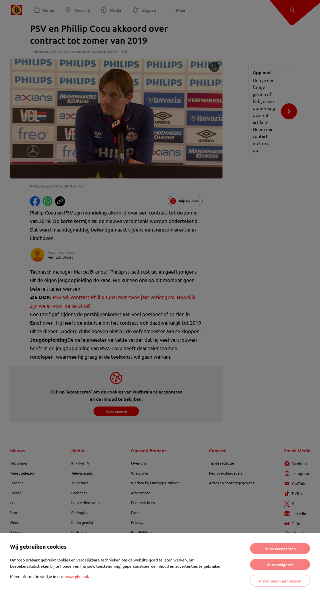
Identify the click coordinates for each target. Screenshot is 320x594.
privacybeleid (76, 576)
